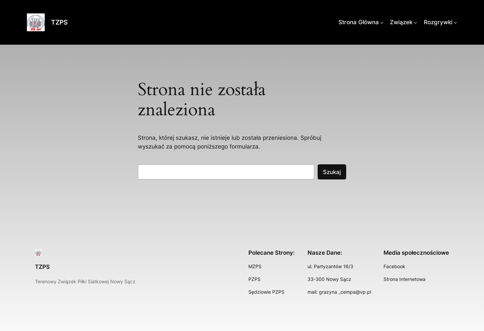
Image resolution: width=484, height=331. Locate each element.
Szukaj (332, 172)
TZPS (59, 22)
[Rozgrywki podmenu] (455, 22)
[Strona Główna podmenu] (382, 22)
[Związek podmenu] (415, 22)
